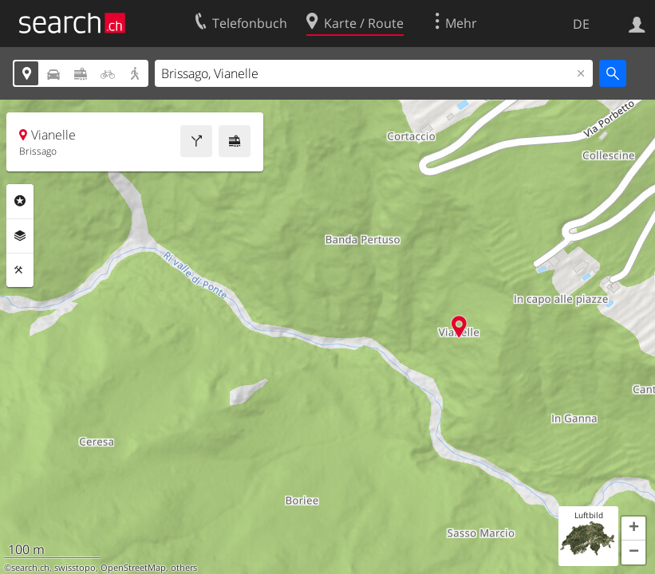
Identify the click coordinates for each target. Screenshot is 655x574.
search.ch (30, 567)
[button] (633, 529)
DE (581, 24)
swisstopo (75, 567)
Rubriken (20, 201)
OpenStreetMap (133, 567)
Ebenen (20, 236)
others (184, 567)
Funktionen (20, 270)
